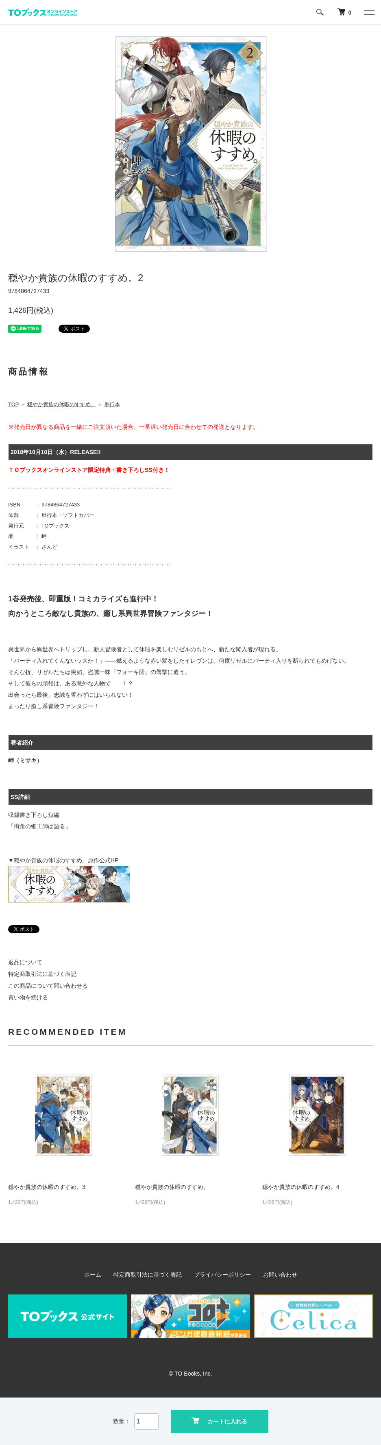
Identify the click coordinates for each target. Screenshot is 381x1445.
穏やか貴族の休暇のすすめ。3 (46, 1187)
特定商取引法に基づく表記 (42, 974)
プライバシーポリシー (222, 1274)
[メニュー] (369, 12)
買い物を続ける (28, 997)
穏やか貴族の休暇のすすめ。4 (301, 1187)
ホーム (92, 1274)
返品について (25, 962)
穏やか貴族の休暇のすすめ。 (172, 1187)
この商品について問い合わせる (48, 985)
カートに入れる (219, 1421)
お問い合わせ (280, 1274)
